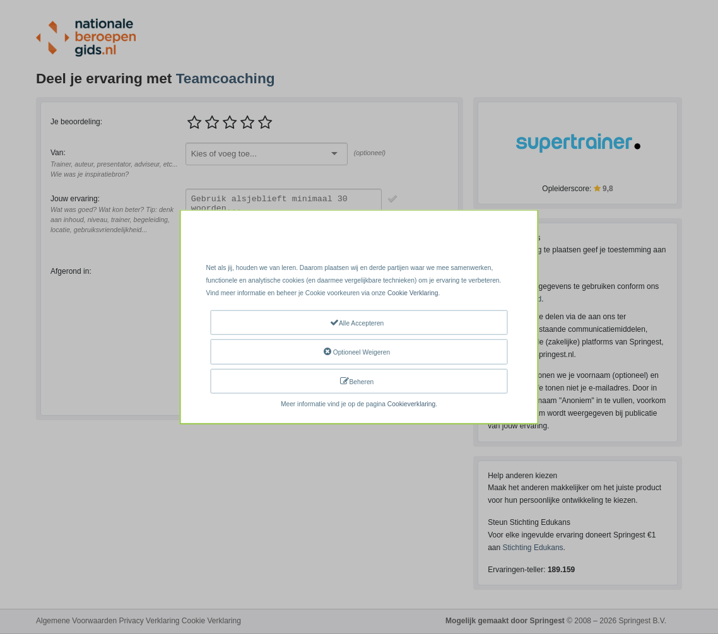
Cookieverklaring (411, 404)
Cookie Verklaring (412, 293)
